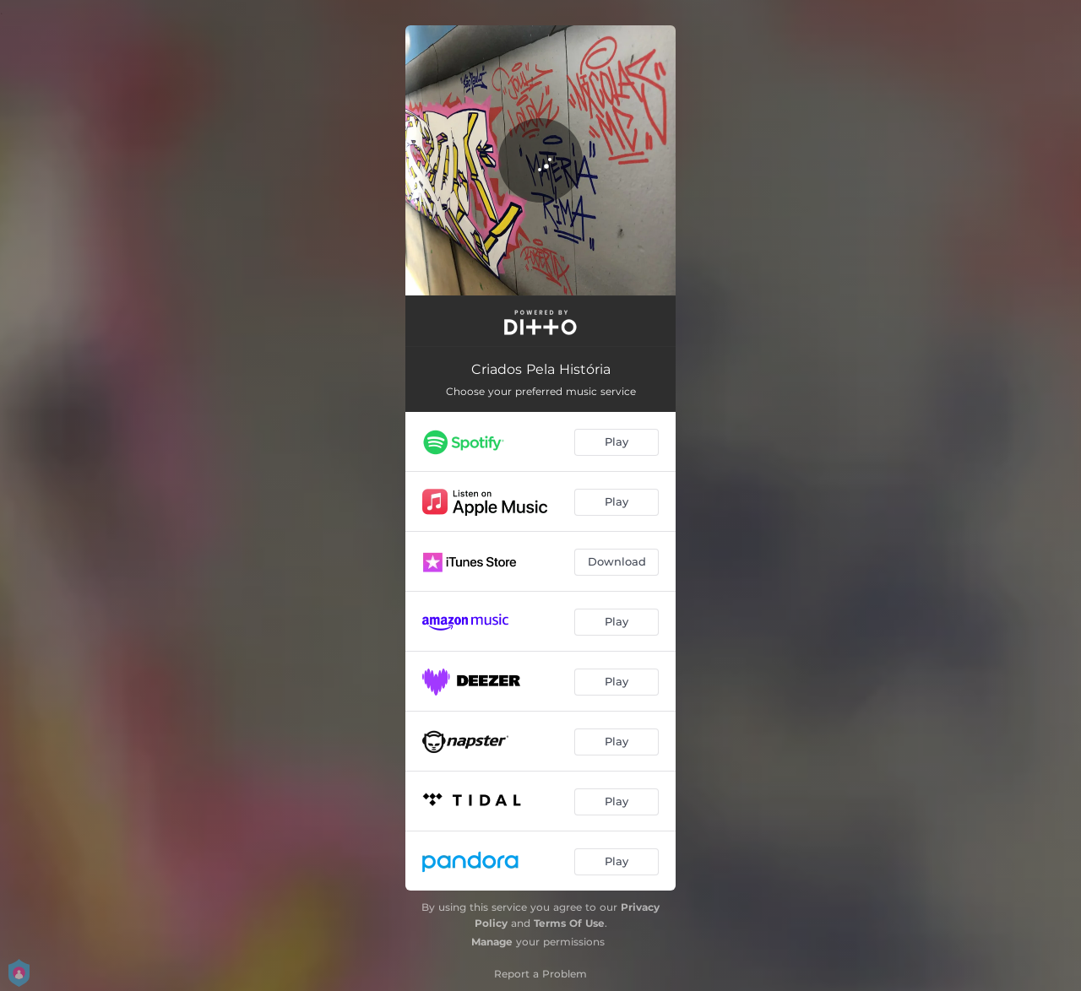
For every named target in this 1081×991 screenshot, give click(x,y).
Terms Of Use (569, 923)
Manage (492, 941)
